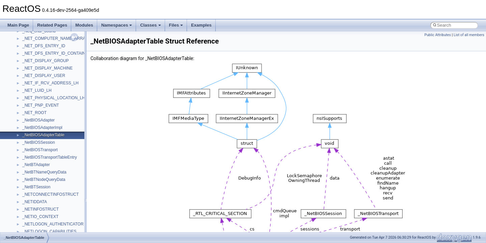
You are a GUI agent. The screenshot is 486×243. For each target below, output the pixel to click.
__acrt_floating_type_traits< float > (53, 227)
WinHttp (29, 182)
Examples (201, 25)
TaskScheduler (35, 71)
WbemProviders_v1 (40, 160)
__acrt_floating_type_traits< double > (55, 219)
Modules (84, 25)
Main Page (18, 25)
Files (176, 25)
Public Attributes (437, 35)
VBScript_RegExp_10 (41, 145)
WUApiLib (31, 197)
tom (25, 93)
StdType (29, 63)
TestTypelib (32, 78)
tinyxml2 (29, 86)
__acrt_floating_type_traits (46, 212)
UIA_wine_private (38, 123)
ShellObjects (33, 41)
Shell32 (29, 34)
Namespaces (116, 25)
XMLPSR (30, 204)
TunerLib (30, 101)
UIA (25, 115)
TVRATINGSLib (36, 108)
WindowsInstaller (37, 175)
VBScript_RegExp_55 (41, 153)
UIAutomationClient (39, 130)
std (25, 49)
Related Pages (52, 25)
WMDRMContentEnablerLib (47, 190)
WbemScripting (36, 167)
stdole (27, 56)
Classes (150, 25)
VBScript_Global (37, 138)
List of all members (469, 35)
